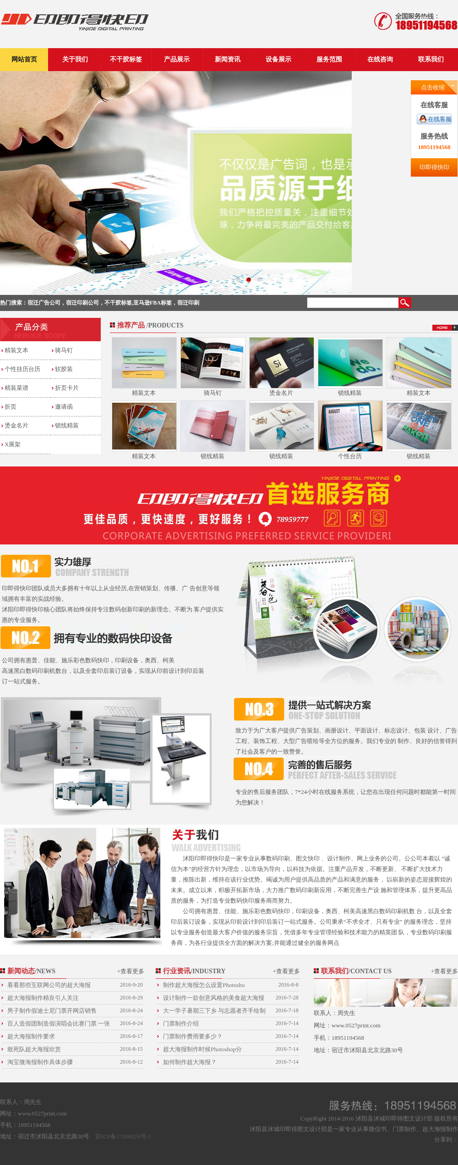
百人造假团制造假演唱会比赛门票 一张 (75, 1023)
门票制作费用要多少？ (231, 1036)
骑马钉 (64, 350)
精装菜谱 (16, 387)
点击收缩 (433, 87)
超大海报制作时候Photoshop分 (231, 1049)
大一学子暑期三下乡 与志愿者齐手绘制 (231, 1010)
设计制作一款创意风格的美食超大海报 (231, 998)
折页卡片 (67, 387)
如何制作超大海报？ (231, 1062)
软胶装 (64, 369)
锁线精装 (67, 425)
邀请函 (64, 406)
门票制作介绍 (231, 1023)
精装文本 (16, 350)
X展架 (13, 444)
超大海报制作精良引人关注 (75, 998)
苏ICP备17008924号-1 (123, 1136)
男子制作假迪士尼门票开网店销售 (75, 1010)
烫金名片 (16, 425)
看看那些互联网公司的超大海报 (75, 985)
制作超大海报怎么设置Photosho (231, 985)
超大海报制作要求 (75, 1036)
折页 (10, 406)
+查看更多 (130, 971)
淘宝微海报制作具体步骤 (75, 1062)
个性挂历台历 (22, 369)
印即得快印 (434, 167)
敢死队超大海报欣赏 (75, 1049)
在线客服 (440, 119)
